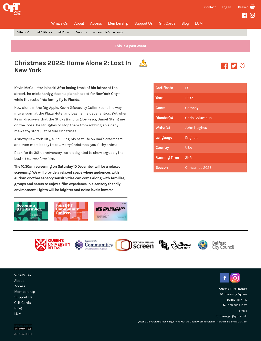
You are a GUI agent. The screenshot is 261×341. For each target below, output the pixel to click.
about (79, 23)
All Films (64, 32)
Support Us (143, 23)
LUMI (199, 23)
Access (96, 23)
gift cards (167, 23)
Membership (118, 23)
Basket (246, 7)
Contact (210, 7)
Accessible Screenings (108, 32)
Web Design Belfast (23, 334)
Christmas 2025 (198, 167)
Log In (226, 7)
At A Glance (44, 32)
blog (185, 23)
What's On (59, 23)
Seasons (81, 32)
